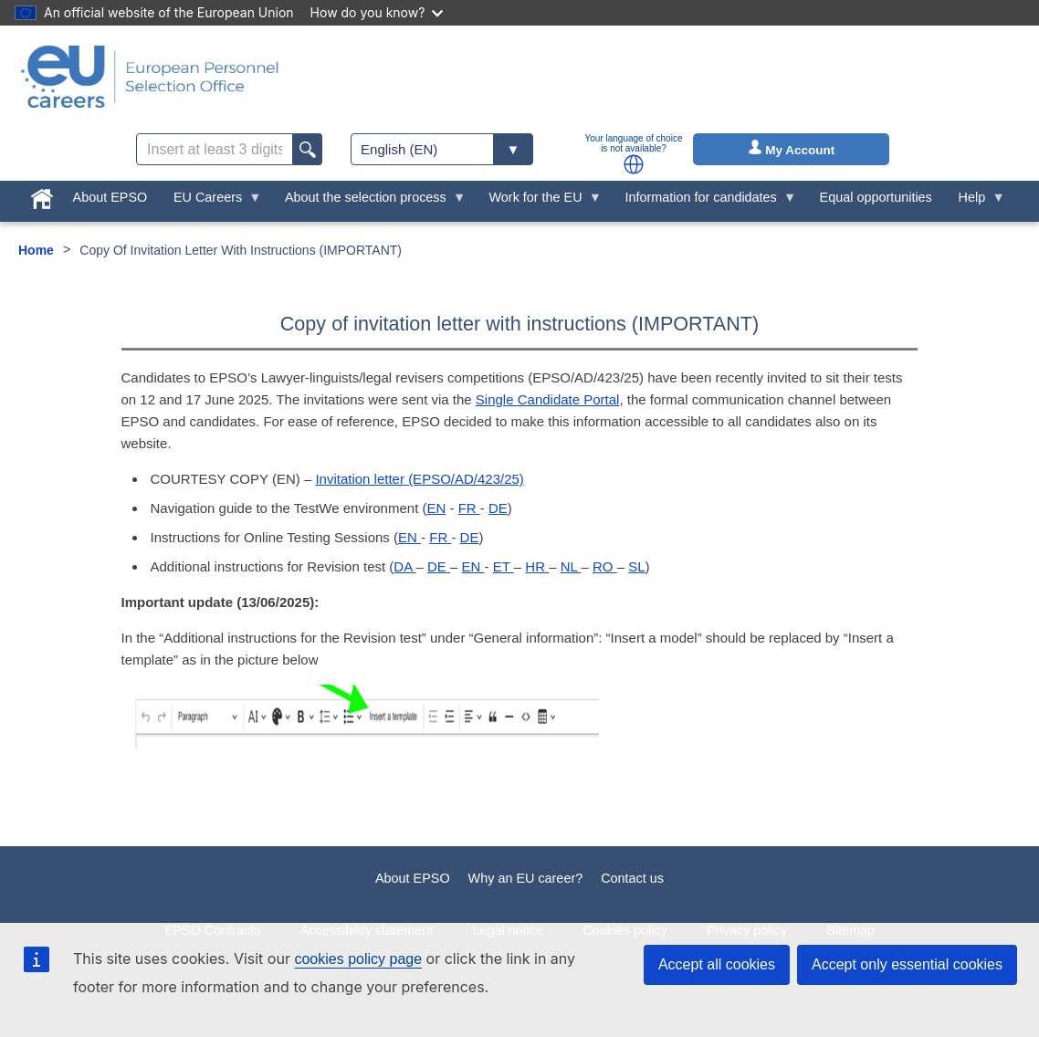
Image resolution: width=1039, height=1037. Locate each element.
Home (36, 250)
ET (503, 566)
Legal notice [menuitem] (507, 930)
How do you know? (377, 12)
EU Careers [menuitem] (211, 202)
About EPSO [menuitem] (110, 197)
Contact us (632, 878)
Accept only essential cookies (907, 964)
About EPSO (412, 878)
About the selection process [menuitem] (369, 202)
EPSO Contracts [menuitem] (212, 930)
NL (571, 566)
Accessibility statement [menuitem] (367, 930)
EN (436, 508)
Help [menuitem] (975, 202)
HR (537, 566)
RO (605, 566)
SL (636, 566)
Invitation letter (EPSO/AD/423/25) (419, 479)
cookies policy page (358, 959)
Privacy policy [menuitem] (747, 930)
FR (469, 508)
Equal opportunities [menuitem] (876, 197)
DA (404, 566)
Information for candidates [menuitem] (704, 202)
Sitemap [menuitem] (850, 930)
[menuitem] (41, 195)
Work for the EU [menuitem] (539, 202)
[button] (634, 164)
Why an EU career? (525, 878)
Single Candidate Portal (548, 399)
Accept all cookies (716, 964)
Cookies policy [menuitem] (624, 930)
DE (498, 508)
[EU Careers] (150, 76)
